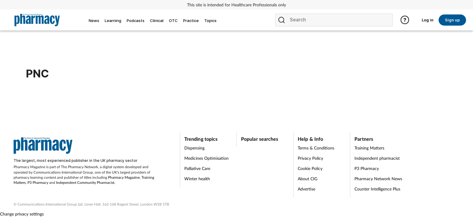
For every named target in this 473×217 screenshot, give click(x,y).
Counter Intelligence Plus (377, 188)
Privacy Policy (310, 158)
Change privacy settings (22, 213)
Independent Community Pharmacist (85, 182)
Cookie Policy (310, 168)
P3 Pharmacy (37, 182)
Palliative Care (197, 168)
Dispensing (194, 147)
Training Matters (369, 147)
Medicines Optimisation (206, 158)
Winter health (197, 178)
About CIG (307, 178)
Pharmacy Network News (378, 178)
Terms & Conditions (316, 147)
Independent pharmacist (377, 158)
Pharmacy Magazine (124, 177)
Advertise (306, 188)
